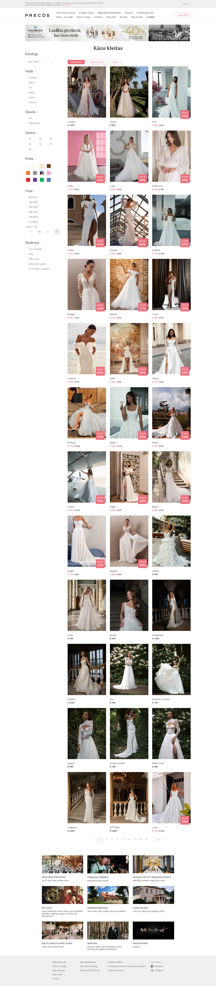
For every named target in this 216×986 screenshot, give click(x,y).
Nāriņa (30, 92)
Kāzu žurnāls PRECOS (90, 970)
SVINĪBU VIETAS (86, 13)
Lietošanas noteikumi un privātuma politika (126, 966)
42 (38, 144)
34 (28, 139)
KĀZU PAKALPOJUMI (65, 13)
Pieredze (123, 17)
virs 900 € (31, 222)
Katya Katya (32, 123)
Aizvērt (185, 4)
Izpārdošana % (97, 62)
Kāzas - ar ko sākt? (64, 17)
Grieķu (29, 83)
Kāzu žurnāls (136, 17)
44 (49, 144)
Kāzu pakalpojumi (88, 962)
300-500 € (31, 207)
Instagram (158, 970)
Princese (30, 102)
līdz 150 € (31, 197)
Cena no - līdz (31, 227)
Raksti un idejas (84, 17)
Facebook (158, 966)
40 (28, 144)
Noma (115, 62)
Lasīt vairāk (65, 5)
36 (38, 139)
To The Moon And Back (37, 269)
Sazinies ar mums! (116, 970)
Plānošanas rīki (59, 962)
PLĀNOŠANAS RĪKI (145, 13)
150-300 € (31, 202)
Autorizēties (183, 15)
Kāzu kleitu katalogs (89, 966)
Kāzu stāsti (111, 17)
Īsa (28, 87)
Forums (56, 978)
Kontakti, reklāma (115, 962)
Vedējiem (98, 17)
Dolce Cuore (32, 259)
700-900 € (31, 217)
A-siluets (31, 78)
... (152, 839)
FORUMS (129, 13)
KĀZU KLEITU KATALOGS (109, 13)
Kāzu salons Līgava (35, 264)
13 (158, 839)
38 (49, 139)
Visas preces (76, 62)
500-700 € (31, 212)
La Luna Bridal (33, 249)
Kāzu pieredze (59, 970)
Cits (28, 118)
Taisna (29, 97)
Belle (29, 254)
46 (28, 149)
